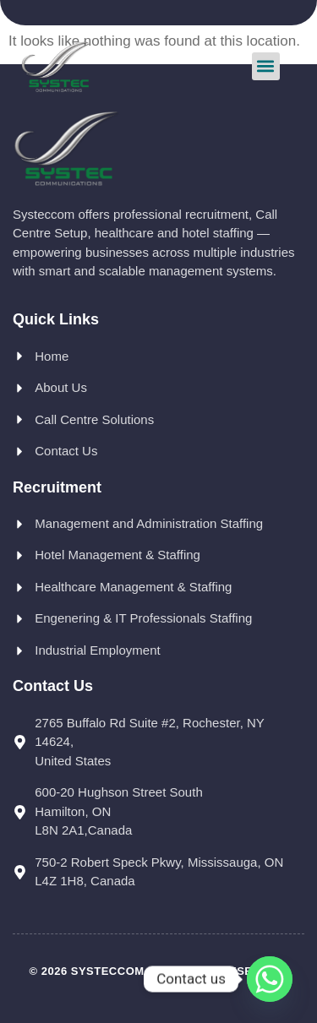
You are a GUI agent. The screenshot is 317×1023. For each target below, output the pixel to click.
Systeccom (108, 971)
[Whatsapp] (269, 979)
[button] (266, 66)
